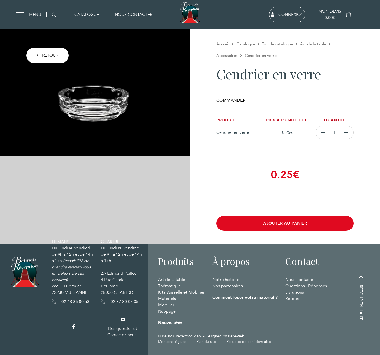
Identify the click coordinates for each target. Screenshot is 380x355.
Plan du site (206, 341)
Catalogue (86, 14)
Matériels (167, 298)
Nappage (167, 311)
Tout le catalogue (277, 44)
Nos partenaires (227, 286)
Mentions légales (172, 341)
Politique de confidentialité (248, 341)
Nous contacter (133, 14)
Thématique (169, 286)
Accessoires (227, 55)
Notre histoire (225, 279)
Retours (292, 298)
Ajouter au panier (285, 223)
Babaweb (236, 336)
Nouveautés (170, 323)
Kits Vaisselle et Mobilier (181, 292)
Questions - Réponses (306, 286)
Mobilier (166, 305)
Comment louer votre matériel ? (245, 297)
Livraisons (294, 292)
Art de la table (313, 44)
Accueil (222, 44)
